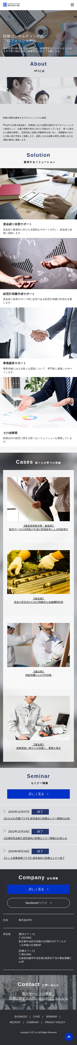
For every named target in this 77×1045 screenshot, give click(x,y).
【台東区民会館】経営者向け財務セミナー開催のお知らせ (35, 838)
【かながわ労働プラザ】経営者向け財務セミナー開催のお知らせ (39, 818)
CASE (36, 1016)
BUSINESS (21, 1016)
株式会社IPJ (14, 5)
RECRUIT (15, 1022)
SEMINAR (51, 1016)
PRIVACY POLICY (55, 1022)
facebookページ (36, 903)
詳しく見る (36, 794)
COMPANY (33, 1022)
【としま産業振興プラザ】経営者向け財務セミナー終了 (34, 858)
